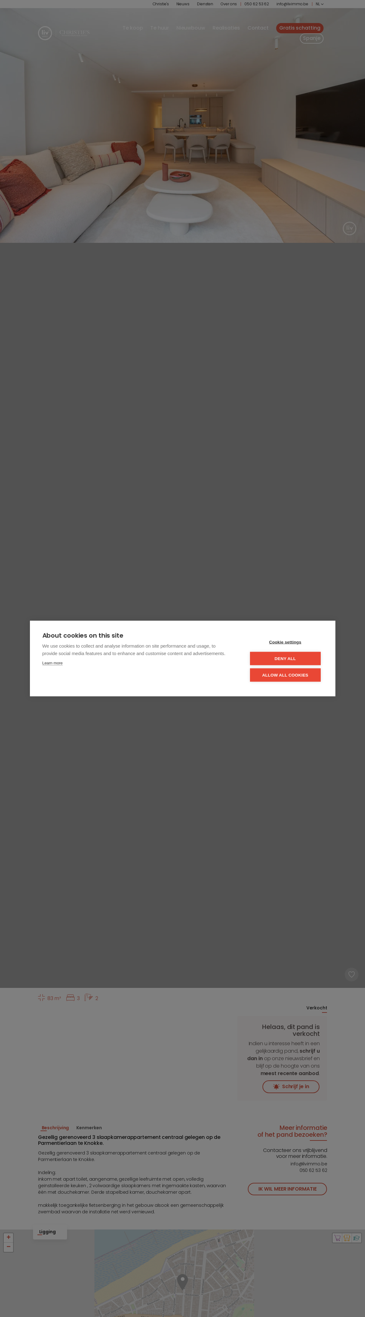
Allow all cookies (285, 675)
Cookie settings (285, 642)
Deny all (285, 658)
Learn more (52, 663)
